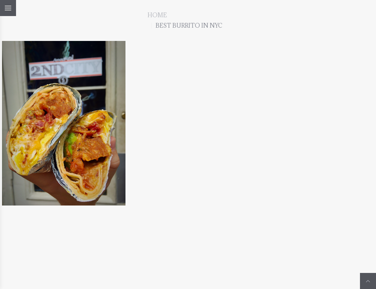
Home (157, 15)
